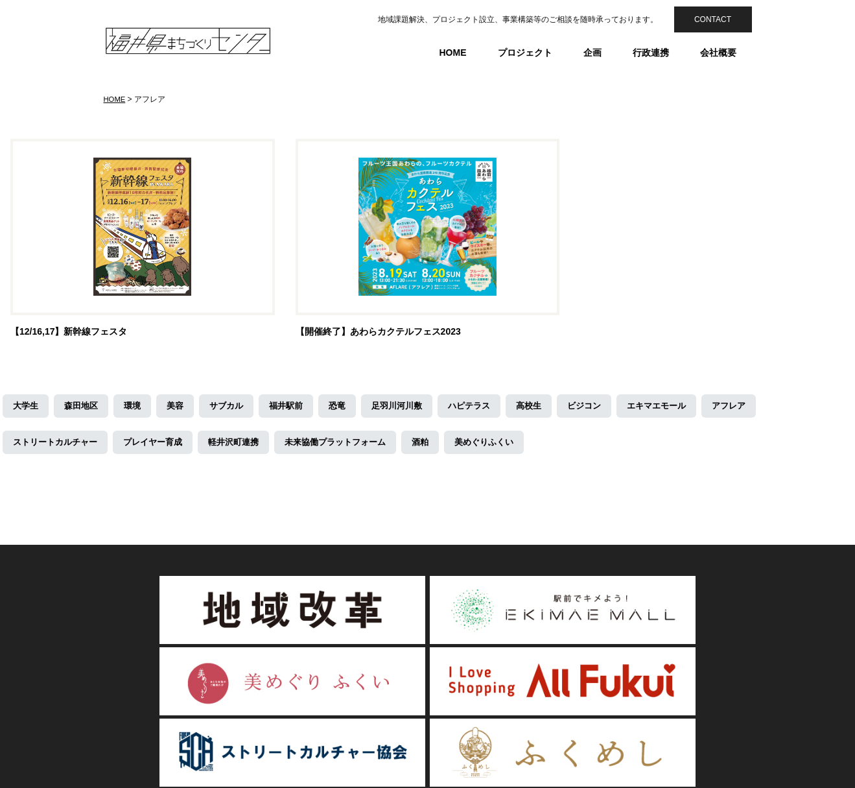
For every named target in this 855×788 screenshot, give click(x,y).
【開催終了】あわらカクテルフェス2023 (378, 334)
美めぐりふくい (510, 445)
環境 (137, 408)
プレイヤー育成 (161, 445)
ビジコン (608, 408)
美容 (181, 408)
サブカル (235, 408)
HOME (453, 52)
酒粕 (443, 445)
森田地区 (84, 408)
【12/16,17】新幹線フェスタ (69, 334)
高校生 (550, 408)
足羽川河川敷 (412, 408)
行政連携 (651, 52)
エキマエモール (684, 408)
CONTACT (712, 19)
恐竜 (350, 408)
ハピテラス (488, 408)
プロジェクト (525, 52)
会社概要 (718, 52)
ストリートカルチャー (58, 445)
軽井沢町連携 (246, 445)
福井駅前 (297, 408)
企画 (592, 52)
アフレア (760, 408)
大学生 (26, 408)
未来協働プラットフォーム (353, 445)
